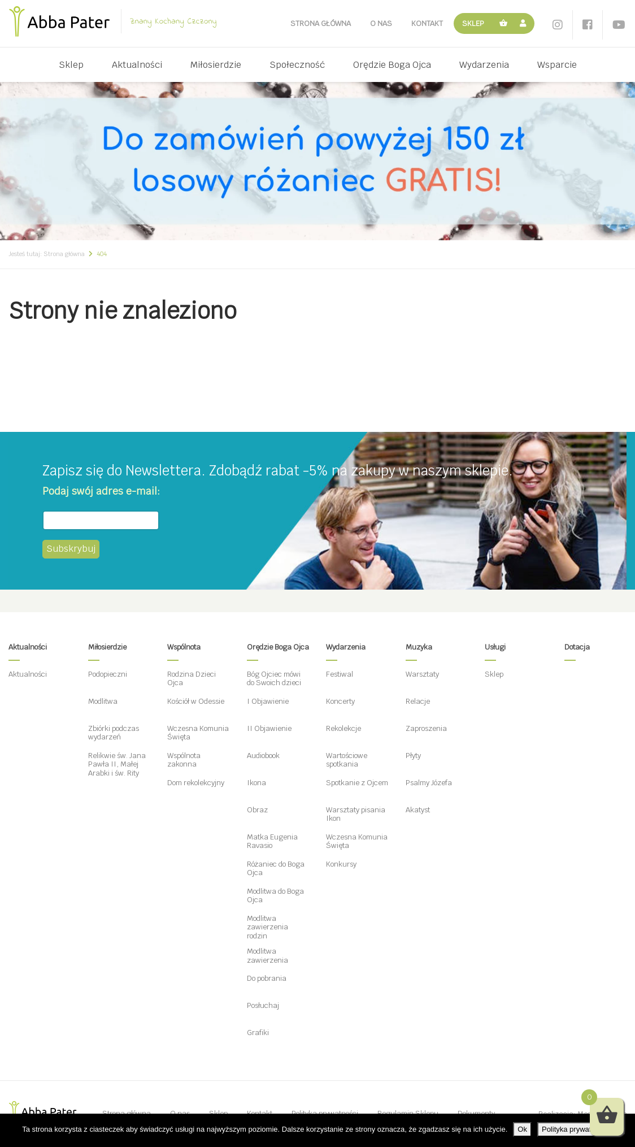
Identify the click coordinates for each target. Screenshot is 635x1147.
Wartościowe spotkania (346, 760)
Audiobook (263, 755)
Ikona (256, 782)
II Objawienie (269, 728)
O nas (381, 23)
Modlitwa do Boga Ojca (275, 895)
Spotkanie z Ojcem (357, 782)
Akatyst (418, 810)
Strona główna (320, 23)
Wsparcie (557, 65)
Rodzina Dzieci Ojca (191, 678)
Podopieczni (107, 674)
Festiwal (339, 674)
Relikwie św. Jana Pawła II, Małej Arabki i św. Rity (117, 764)
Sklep (473, 23)
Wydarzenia (484, 65)
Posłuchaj (263, 1005)
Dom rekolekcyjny (195, 782)
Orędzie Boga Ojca (392, 65)
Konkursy (341, 864)
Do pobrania (266, 978)
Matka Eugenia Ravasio (272, 841)
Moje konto (524, 23)
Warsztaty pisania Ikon (355, 814)
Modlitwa (103, 701)
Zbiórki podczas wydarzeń (113, 733)
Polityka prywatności (575, 1129)
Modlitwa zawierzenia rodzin (267, 927)
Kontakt (427, 23)
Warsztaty (422, 674)
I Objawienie (268, 701)
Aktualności (137, 65)
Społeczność (297, 65)
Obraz (257, 810)
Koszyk (504, 23)
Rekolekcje (343, 728)
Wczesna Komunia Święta (198, 733)
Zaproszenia (426, 728)
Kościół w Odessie (195, 701)
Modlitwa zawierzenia (267, 955)
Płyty (413, 755)
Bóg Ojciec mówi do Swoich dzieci (274, 678)
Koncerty (340, 701)
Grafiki (258, 1032)
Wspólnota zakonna (184, 760)
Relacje (418, 701)
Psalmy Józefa (429, 782)
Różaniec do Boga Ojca (276, 868)
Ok (522, 1129)
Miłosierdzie (215, 65)
